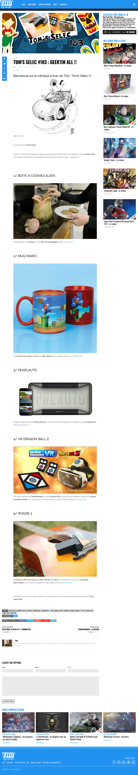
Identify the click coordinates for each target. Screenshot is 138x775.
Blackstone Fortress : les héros (116, 736)
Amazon (69, 242)
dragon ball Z (46, 611)
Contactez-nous (36, 762)
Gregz (91, 632)
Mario (57, 611)
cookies (30, 611)
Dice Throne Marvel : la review (116, 96)
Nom (3, 667)
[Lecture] (105, 32)
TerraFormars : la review (88, 629)
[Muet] (127, 32)
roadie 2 (78, 611)
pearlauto (67, 611)
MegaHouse (82, 499)
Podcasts (63, 4)
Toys (23, 4)
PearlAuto (25, 425)
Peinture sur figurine (9, 734)
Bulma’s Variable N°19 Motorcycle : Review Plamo (84, 738)
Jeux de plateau (44, 4)
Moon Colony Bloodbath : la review (117, 65)
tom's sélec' (6, 613)
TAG (83, 611)
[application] (119, 32)
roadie (73, 611)
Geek (55, 4)
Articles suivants (94, 627)
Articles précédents (7, 627)
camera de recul (21, 611)
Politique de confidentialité (52, 762)
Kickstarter (68, 583)
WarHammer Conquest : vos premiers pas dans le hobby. (18, 738)
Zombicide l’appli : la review (115, 190)
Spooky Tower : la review (114, 160)
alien (9, 611)
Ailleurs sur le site (114, 41)
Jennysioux (6, 632)
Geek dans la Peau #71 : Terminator (16, 629)
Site (69, 667)
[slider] (116, 32)
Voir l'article (6, 743)
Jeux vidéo (32, 4)
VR (15, 613)
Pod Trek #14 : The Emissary (113, 17)
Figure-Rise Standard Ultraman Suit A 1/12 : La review (119, 223)
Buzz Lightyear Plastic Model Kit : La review (118, 128)
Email (37, 667)
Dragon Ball (37, 611)
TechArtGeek (89, 611)
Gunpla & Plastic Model (77, 734)
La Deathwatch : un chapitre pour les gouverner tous (51, 738)
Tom (17, 70)
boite (14, 611)
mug (61, 611)
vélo (12, 613)
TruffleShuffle (77, 356)
